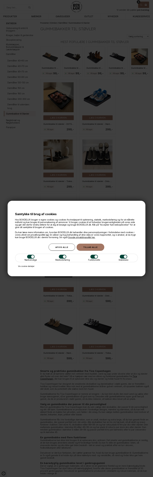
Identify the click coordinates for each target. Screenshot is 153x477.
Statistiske (123, 258)
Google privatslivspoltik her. (81, 237)
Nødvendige (31, 258)
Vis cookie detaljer (26, 266)
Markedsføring (62, 258)
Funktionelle (94, 258)
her (47, 235)
